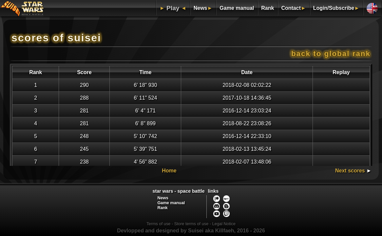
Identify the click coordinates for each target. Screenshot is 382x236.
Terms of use (158, 223)
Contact (291, 8)
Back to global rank (331, 53)
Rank (267, 8)
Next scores (350, 170)
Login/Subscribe (333, 8)
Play (173, 8)
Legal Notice (224, 223)
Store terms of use (191, 223)
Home (169, 170)
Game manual (237, 8)
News (200, 8)
